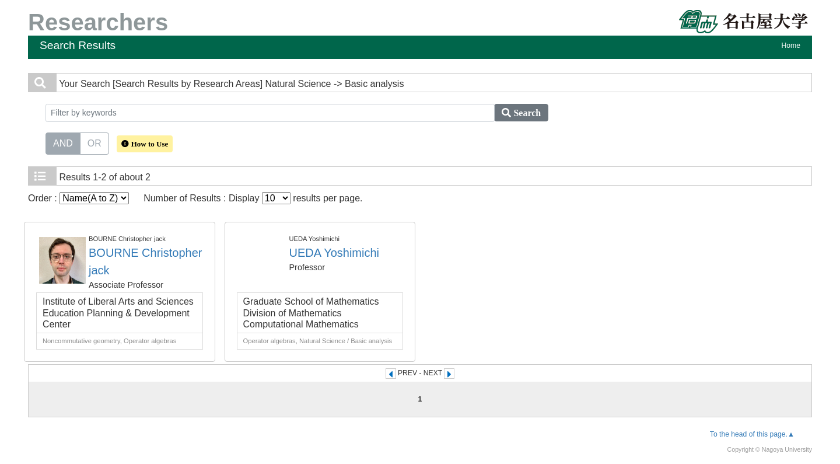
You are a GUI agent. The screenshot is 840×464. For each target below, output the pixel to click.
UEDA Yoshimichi (334, 252)
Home (791, 45)
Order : (78, 198)
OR (95, 142)
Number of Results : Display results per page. (253, 198)
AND (63, 142)
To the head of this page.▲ (752, 434)
